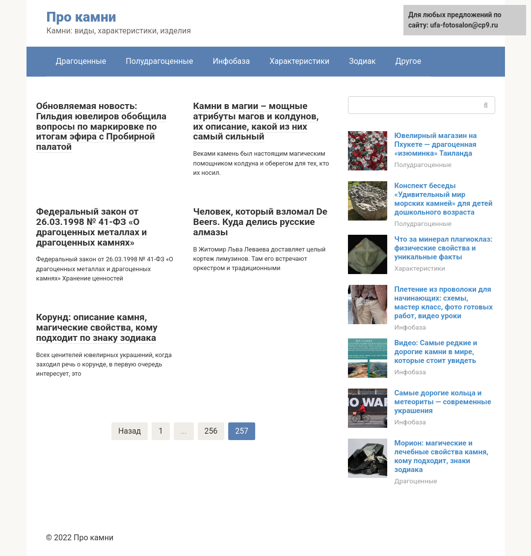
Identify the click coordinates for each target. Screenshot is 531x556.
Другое (409, 61)
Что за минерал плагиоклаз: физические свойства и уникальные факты (444, 248)
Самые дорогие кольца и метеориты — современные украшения (443, 402)
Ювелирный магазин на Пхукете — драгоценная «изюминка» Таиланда (436, 144)
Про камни (81, 17)
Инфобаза (231, 61)
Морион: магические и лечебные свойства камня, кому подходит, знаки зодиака (442, 456)
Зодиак (362, 61)
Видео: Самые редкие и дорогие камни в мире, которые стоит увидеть (436, 351)
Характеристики (299, 61)
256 (211, 431)
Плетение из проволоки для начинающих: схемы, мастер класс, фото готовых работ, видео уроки (444, 302)
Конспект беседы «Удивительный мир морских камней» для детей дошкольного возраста (444, 199)
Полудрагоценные (159, 61)
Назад (129, 431)
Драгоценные (81, 61)
